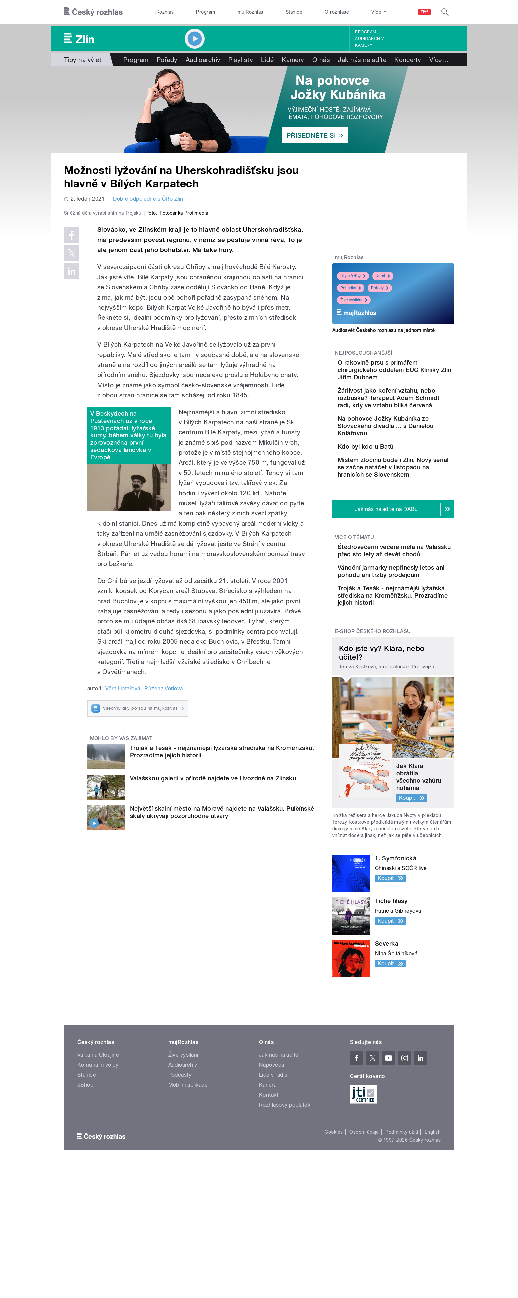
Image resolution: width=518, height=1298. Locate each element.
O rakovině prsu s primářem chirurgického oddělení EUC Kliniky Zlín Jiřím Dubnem (412, 373)
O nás (321, 59)
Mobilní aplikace (188, 1170)
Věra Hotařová (122, 830)
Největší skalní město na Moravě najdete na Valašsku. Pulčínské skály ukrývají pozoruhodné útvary (222, 953)
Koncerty (407, 59)
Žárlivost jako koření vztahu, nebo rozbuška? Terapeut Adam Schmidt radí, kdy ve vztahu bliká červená (410, 412)
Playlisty (240, 59)
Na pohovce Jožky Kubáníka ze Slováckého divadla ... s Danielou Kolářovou (410, 451)
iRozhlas (164, 12)
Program (205, 12)
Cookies (334, 1217)
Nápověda (271, 1150)
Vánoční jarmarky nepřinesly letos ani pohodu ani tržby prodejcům (403, 641)
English (433, 1217)
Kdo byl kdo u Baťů (403, 475)
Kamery (363, 45)
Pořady (167, 59)
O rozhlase (337, 12)
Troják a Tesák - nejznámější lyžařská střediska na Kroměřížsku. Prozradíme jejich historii (412, 676)
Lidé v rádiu (273, 1160)
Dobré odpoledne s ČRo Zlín (148, 199)
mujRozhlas (250, 12)
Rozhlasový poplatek (284, 1190)
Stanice (294, 12)
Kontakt (268, 1180)
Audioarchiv (369, 38)
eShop (85, 1170)
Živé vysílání (353, 300)
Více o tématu (354, 591)
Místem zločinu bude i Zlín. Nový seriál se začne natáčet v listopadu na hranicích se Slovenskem (413, 516)
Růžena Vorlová (163, 830)
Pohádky (350, 288)
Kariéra (267, 1170)
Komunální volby (97, 1150)
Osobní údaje (364, 1217)
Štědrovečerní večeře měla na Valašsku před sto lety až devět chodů (413, 607)
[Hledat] (445, 12)
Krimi (383, 276)
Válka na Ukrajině (98, 1140)
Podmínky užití (401, 1217)
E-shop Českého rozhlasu (373, 717)
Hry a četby (353, 276)
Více (438, 59)
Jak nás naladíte (362, 59)
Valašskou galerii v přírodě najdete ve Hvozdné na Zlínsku (213, 919)
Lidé (267, 59)
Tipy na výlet (82, 59)
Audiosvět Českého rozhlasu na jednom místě (383, 330)
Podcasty (180, 1160)
